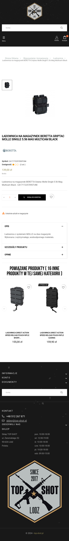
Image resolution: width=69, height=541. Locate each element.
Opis (7, 226)
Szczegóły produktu (16, 247)
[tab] (34, 226)
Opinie (8, 255)
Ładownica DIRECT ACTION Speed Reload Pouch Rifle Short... (17, 335)
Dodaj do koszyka (32, 197)
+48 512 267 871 (13, 416)
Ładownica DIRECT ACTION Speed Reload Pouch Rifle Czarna (52, 335)
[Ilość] (10, 197)
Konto (57, 38)
